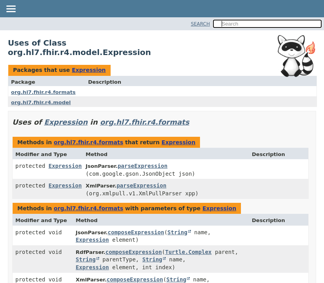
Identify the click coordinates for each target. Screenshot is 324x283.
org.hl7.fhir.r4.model (41, 102)
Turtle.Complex (188, 252)
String (177, 232)
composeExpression (136, 232)
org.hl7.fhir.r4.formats (43, 92)
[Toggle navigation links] (10, 9)
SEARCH (200, 24)
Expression (89, 70)
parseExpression (142, 166)
